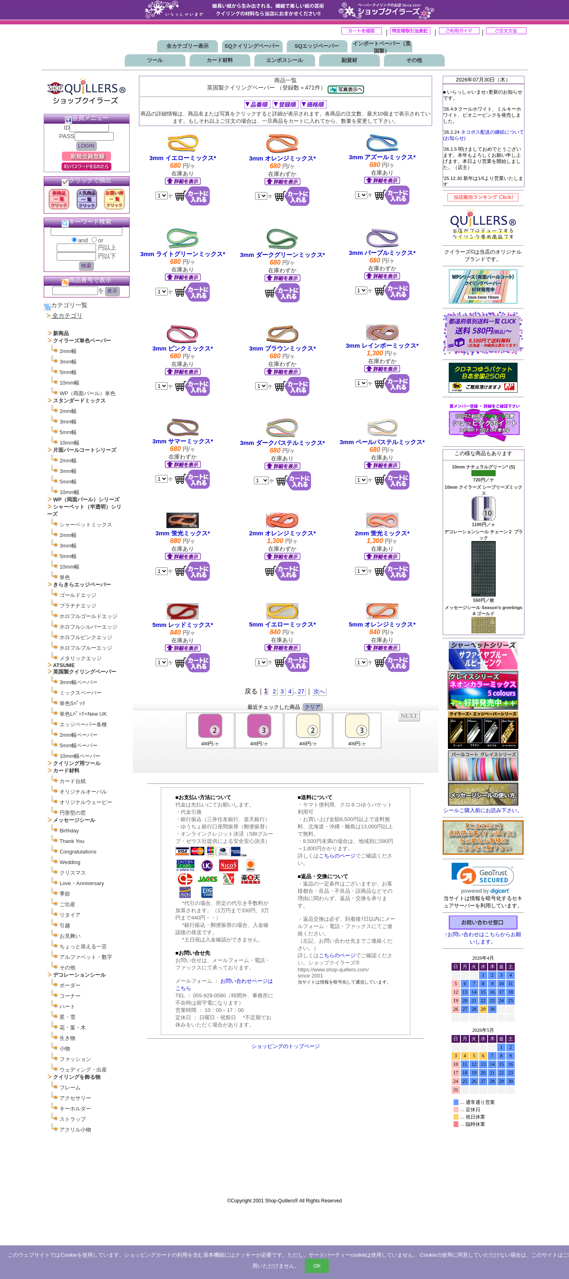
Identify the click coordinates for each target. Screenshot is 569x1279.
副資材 (349, 60)
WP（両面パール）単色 (87, 393)
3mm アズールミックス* (382, 157)
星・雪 (67, 1017)
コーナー (70, 996)
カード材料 (220, 60)
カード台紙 (73, 781)
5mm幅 (68, 372)
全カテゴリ (67, 315)
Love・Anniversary (82, 883)
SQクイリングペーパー (252, 46)
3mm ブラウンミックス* (282, 348)
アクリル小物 (75, 1130)
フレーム (70, 1087)
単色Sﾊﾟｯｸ (72, 703)
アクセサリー (75, 1098)
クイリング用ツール (76, 763)
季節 (65, 894)
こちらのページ (337, 856)
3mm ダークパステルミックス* (282, 442)
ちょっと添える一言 (83, 946)
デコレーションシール (79, 975)
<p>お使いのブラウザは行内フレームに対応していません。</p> (483, 1073)
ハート (67, 1006)
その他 (414, 60)
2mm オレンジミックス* (282, 533)
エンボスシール (284, 60)
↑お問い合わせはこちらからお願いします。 (483, 935)
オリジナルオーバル (83, 792)
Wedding (70, 862)
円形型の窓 (73, 813)
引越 (65, 925)
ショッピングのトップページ (285, 1046)
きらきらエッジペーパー (82, 585)
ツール (155, 60)
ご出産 (67, 904)
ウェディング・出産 (83, 1070)
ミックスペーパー (81, 693)
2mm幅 (68, 351)
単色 (65, 577)
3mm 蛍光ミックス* (183, 533)
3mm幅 (68, 362)
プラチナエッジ (78, 606)
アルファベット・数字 (86, 957)
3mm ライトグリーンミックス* (182, 253)
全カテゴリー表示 (187, 46)
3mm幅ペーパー (79, 682)
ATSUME (64, 665)
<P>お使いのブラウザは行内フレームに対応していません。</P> (285, 741)
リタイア (70, 915)
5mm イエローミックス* (282, 624)
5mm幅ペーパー (79, 745)
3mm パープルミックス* (382, 252)
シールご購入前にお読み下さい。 (482, 810)
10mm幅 (69, 383)
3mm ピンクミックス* (182, 348)
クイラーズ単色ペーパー (82, 341)
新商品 (61, 333)
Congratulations (78, 852)
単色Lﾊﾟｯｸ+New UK (83, 714)
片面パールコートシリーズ (84, 450)
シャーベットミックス (86, 525)
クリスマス (73, 873)
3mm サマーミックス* (182, 441)
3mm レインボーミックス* (382, 345)
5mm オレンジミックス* (382, 624)
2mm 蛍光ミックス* (382, 533)
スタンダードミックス (79, 401)
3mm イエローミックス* (182, 157)
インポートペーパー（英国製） (382, 47)
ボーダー (70, 985)
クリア (312, 707)
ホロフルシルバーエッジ (88, 627)
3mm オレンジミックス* (282, 158)
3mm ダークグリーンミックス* (282, 254)
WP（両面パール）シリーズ (86, 499)
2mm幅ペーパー (79, 735)
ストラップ (73, 1119)
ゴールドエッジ (78, 595)
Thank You (72, 841)
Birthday (69, 831)
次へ (319, 691)
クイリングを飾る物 (76, 1077)
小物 (65, 1049)
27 (301, 691)
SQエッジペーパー (317, 46)
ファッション (75, 1059)
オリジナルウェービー (86, 802)
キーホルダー (75, 1109)
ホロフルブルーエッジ (86, 648)
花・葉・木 (73, 1027)
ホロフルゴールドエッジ (88, 616)
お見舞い (70, 936)
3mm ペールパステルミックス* (382, 441)
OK (317, 1266)
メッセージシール (74, 820)
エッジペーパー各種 (83, 724)
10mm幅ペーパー (80, 756)
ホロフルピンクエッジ (86, 637)
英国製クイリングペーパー (84, 672)
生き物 (67, 1038)
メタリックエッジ (81, 658)
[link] (483, 878)
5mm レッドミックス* (182, 624)
